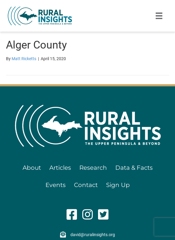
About (32, 167)
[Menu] (159, 16)
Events (55, 184)
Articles (60, 167)
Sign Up (118, 184)
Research (93, 167)
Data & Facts (134, 167)
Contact (86, 184)
